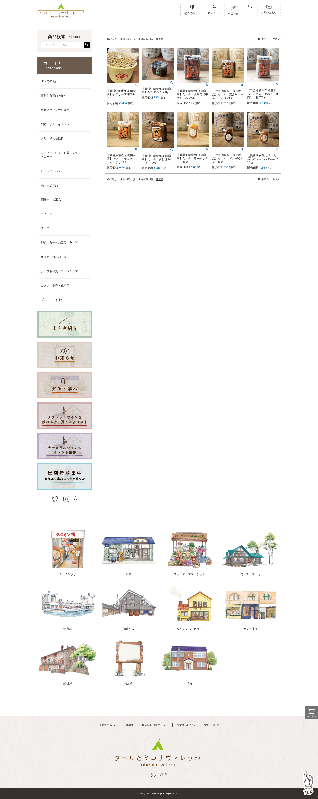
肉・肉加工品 (49, 185)
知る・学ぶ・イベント (55, 124)
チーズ (45, 228)
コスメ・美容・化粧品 (55, 285)
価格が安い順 (127, 39)
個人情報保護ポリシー (155, 724)
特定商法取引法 (186, 724)
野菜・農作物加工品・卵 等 (59, 242)
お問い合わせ (211, 724)
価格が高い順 (145, 39)
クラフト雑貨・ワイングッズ (59, 271)
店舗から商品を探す (54, 95)
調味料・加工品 (51, 199)
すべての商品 (49, 81)
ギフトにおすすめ (52, 299)
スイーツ (46, 214)
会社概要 (128, 724)
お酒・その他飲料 (52, 138)
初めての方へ (107, 724)
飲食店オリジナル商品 (55, 109)
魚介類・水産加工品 (54, 257)
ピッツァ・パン (51, 171)
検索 (87, 45)
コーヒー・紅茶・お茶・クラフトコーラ (61, 154)
